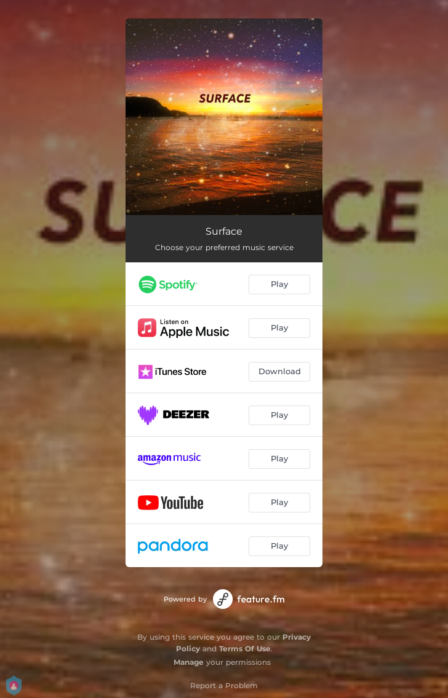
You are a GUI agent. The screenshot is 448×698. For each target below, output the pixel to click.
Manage (189, 662)
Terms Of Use (245, 648)
